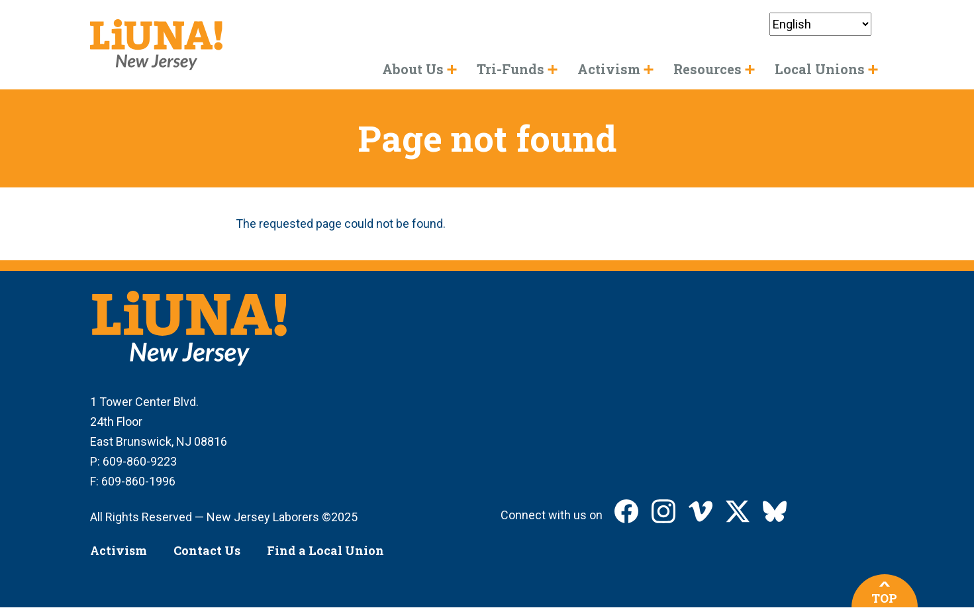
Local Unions (820, 68)
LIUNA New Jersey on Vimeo (700, 511)
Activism (118, 550)
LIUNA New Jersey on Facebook (626, 511)
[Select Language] (820, 24)
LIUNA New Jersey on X (738, 511)
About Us (413, 68)
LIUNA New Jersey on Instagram (663, 511)
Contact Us (206, 550)
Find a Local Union (325, 550)
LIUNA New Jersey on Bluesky (775, 511)
